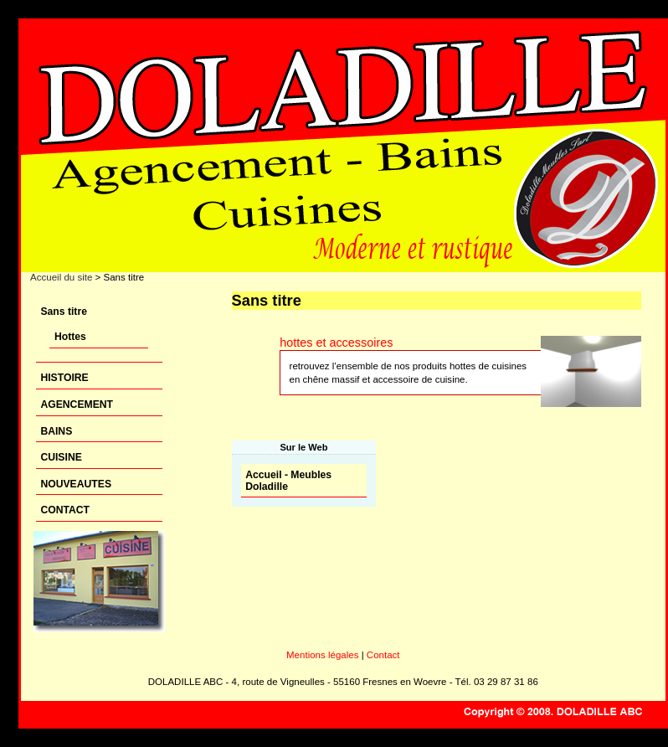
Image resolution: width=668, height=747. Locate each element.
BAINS (56, 431)
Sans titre (63, 311)
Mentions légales (322, 655)
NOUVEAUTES (75, 484)
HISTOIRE (64, 378)
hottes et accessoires (336, 342)
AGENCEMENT (76, 404)
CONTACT (65, 510)
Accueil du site (61, 277)
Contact (383, 655)
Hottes (70, 337)
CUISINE (60, 457)
